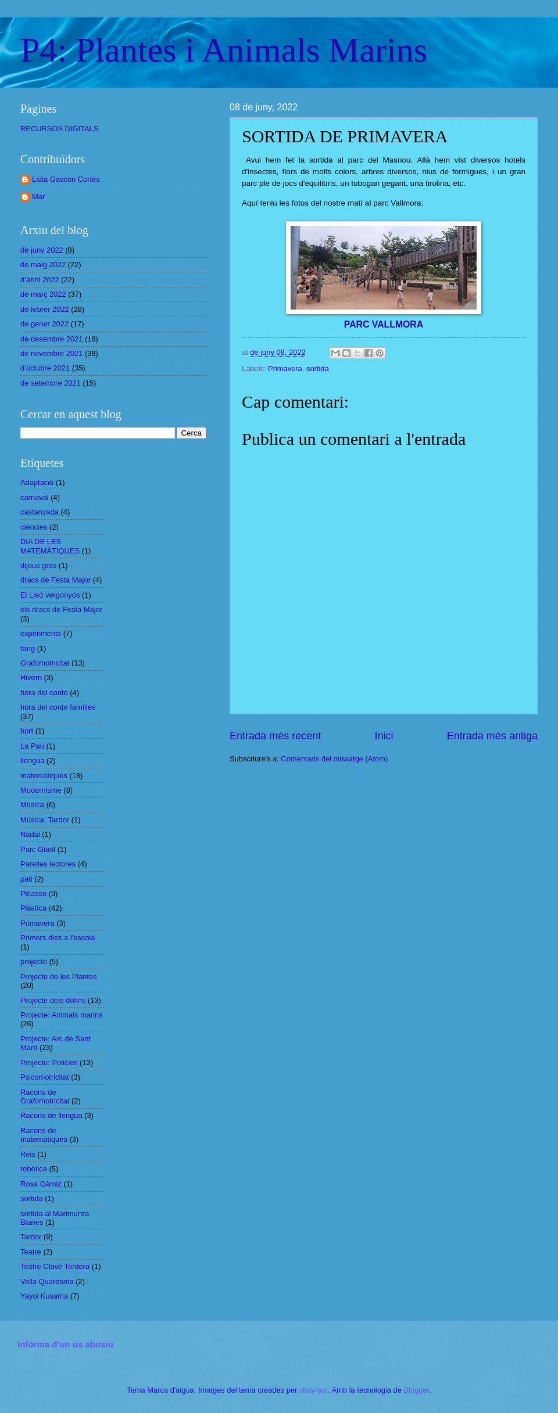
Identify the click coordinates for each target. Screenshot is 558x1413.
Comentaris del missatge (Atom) (334, 758)
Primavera (285, 368)
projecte (33, 961)
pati (26, 879)
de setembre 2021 (50, 383)
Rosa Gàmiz (41, 1184)
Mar (38, 196)
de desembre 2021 (51, 339)
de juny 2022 (41, 250)
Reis (27, 1154)
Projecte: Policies (49, 1062)
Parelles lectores (48, 864)
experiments (40, 633)
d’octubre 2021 (45, 368)
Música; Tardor (44, 819)
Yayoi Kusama (44, 1296)
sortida (317, 368)
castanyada (39, 512)
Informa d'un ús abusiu (65, 1344)
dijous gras (38, 565)
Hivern (31, 677)
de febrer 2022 (44, 309)
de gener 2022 (44, 323)
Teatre (30, 1251)
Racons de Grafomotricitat (44, 1096)
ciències (34, 527)
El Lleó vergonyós (50, 595)
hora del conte (44, 692)
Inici (383, 736)
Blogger (416, 1390)
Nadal (30, 834)
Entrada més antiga (492, 736)
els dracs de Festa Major (61, 609)
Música (32, 804)
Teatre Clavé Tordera (55, 1266)
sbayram (313, 1390)
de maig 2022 (43, 264)
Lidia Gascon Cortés (66, 179)
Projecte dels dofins (52, 1000)
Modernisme (41, 790)
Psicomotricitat (44, 1077)
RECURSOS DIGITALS (59, 128)
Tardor (31, 1236)
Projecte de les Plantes (58, 976)
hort (26, 731)
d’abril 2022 (39, 279)
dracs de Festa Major (55, 580)
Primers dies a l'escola (57, 937)
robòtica (33, 1168)
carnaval (34, 497)
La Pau (32, 746)
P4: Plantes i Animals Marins (223, 50)
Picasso (33, 893)
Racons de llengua (51, 1115)
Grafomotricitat (44, 663)
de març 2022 (43, 294)
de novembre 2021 (51, 353)
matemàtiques (43, 775)
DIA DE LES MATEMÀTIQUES (50, 546)
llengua (32, 760)
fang (27, 648)
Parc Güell (37, 849)
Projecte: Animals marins (61, 1015)
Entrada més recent (275, 736)
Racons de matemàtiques (43, 1135)
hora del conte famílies (58, 707)
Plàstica (33, 908)
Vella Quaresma (47, 1281)
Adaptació (36, 482)
